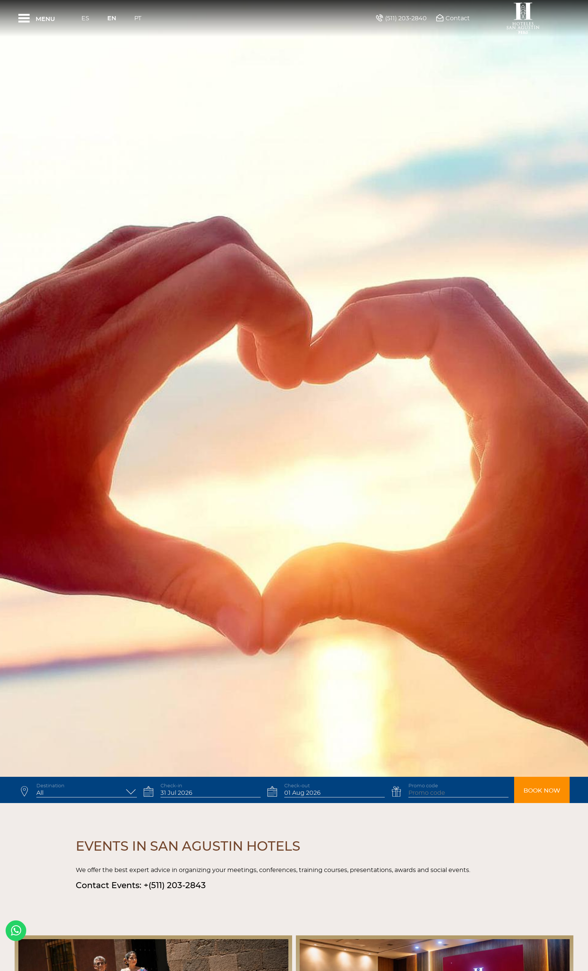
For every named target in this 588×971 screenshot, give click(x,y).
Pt (137, 18)
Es (85, 18)
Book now (542, 791)
